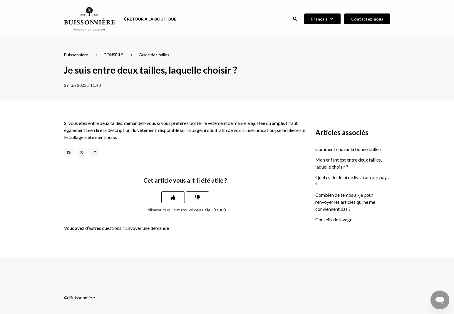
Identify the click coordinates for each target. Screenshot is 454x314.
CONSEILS (113, 54)
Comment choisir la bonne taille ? (348, 149)
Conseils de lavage (333, 219)
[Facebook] (68, 152)
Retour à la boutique (149, 18)
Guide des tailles (154, 54)
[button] (295, 18)
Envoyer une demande (147, 228)
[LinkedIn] (94, 152)
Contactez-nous (367, 18)
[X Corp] (81, 152)
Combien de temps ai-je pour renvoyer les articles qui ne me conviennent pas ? (345, 202)
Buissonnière (76, 54)
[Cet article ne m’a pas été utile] (197, 197)
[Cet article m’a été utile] (173, 197)
